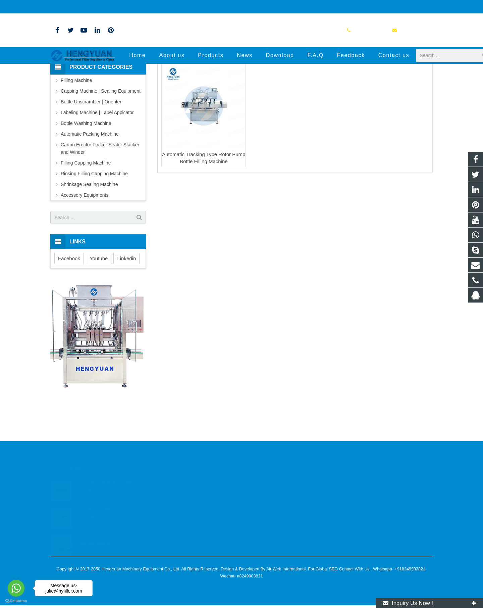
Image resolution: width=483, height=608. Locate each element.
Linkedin (126, 313)
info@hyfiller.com (118, 6)
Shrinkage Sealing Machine (89, 238)
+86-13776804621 (73, 6)
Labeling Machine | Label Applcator (97, 167)
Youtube (99, 313)
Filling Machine (76, 134)
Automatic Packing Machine (90, 188)
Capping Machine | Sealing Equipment (101, 145)
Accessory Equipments (84, 249)
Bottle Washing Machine (86, 177)
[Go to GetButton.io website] (16, 601)
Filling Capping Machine (86, 217)
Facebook (69, 313)
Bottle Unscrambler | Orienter (91, 156)
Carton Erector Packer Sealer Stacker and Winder (100, 202)
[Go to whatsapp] (16, 588)
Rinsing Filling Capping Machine (94, 228)
